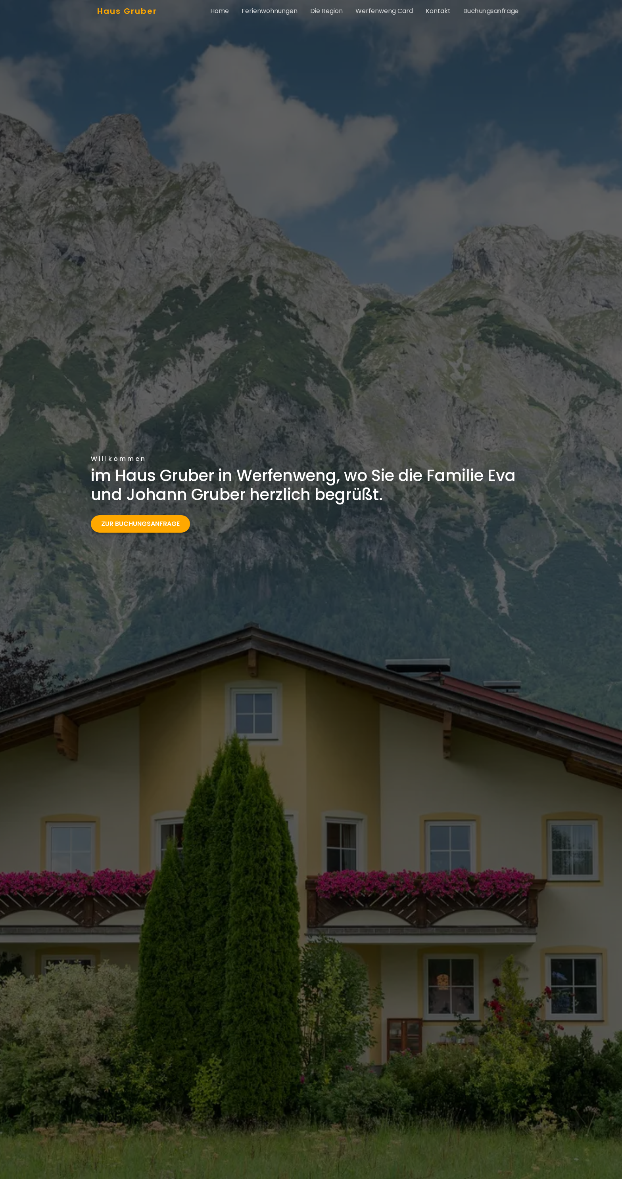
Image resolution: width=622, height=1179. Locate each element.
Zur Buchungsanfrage (140, 523)
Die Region (326, 10)
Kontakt (438, 10)
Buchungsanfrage (490, 11)
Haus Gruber (127, 11)
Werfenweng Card (384, 10)
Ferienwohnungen (270, 10)
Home (222, 10)
